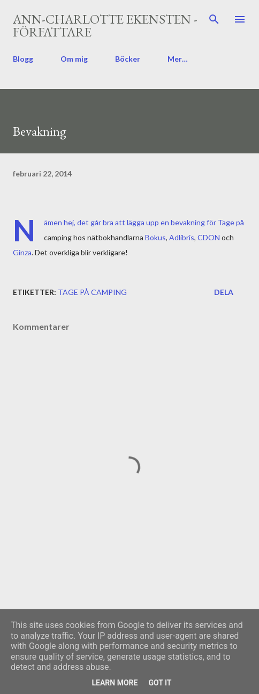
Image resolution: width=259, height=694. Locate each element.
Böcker (127, 58)
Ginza (22, 252)
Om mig (74, 58)
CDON (209, 237)
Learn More (115, 682)
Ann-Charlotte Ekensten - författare (105, 25)
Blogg (23, 58)
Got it (159, 682)
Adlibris (181, 237)
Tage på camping (92, 292)
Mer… (177, 58)
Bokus (155, 237)
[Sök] (214, 19)
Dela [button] (223, 292)
